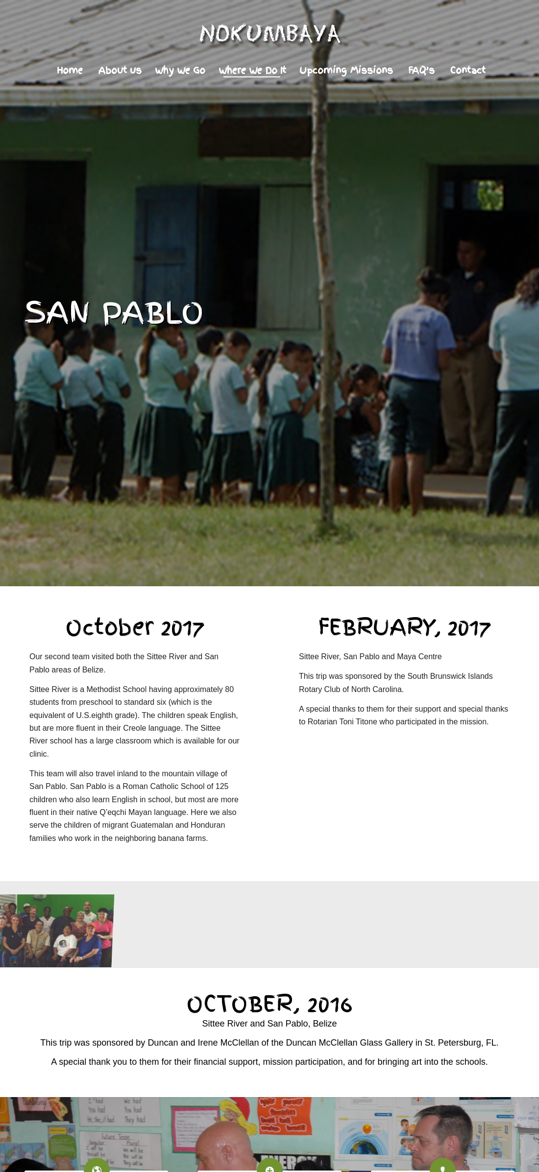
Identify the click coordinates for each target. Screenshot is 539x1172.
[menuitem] (70, 70)
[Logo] (269, 36)
